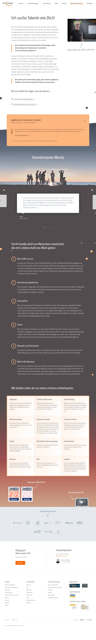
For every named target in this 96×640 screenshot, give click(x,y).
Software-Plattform (10, 590)
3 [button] (48, 233)
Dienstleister (51, 600)
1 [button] (44, 233)
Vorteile (7, 608)
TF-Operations (8, 598)
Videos (6, 611)
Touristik (50, 595)
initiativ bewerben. (69, 130)
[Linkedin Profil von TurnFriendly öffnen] (89, 625)
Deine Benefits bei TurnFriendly (25, 104)
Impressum (7, 625)
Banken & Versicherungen (55, 593)
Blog (27, 603)
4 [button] (49, 233)
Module (7, 603)
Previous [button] (4, 190)
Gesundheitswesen (53, 603)
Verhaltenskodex (30, 606)
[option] (48, 205)
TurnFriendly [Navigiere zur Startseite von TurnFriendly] (8, 4)
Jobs (27, 593)
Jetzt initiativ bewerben (21, 136)
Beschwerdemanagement (11, 593)
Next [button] (92, 190)
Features (7, 606)
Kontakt (28, 608)
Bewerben (20, 568)
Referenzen (29, 600)
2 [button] (46, 233)
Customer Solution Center (12, 600)
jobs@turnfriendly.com (62, 561)
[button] (33, 4)
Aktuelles (28, 595)
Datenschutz (14, 625)
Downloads (29, 598)
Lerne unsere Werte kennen (24, 99)
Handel (50, 598)
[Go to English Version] (90, 4)
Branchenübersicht (53, 590)
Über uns (28, 590)
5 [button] (51, 233)
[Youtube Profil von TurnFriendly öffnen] (82, 625)
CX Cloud (7, 595)
